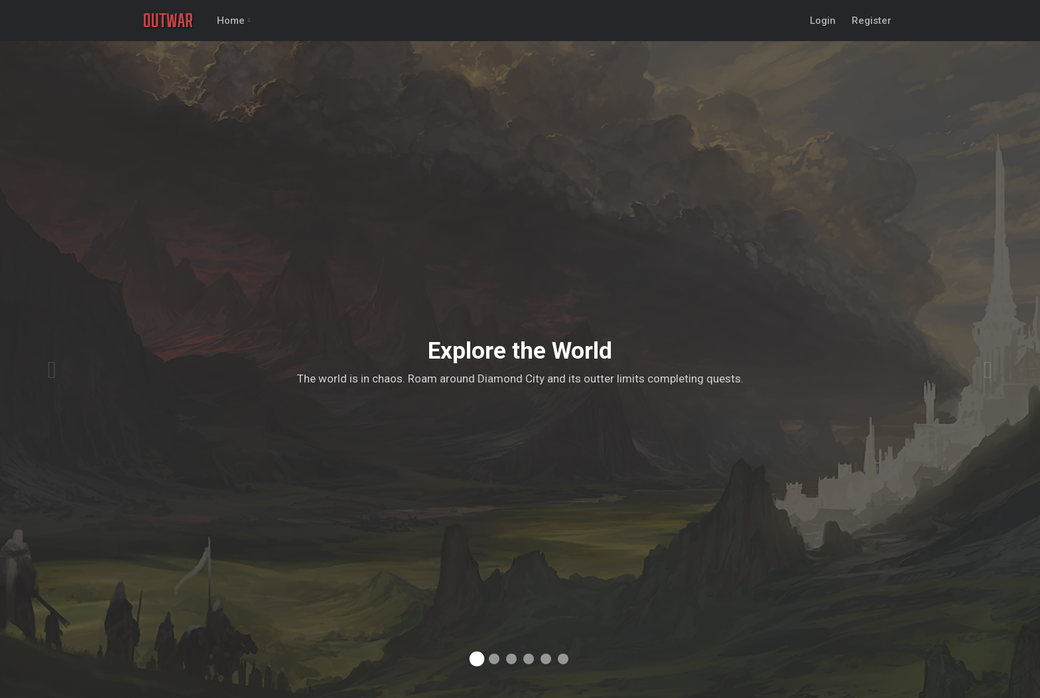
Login (823, 21)
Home (231, 21)
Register (871, 21)
